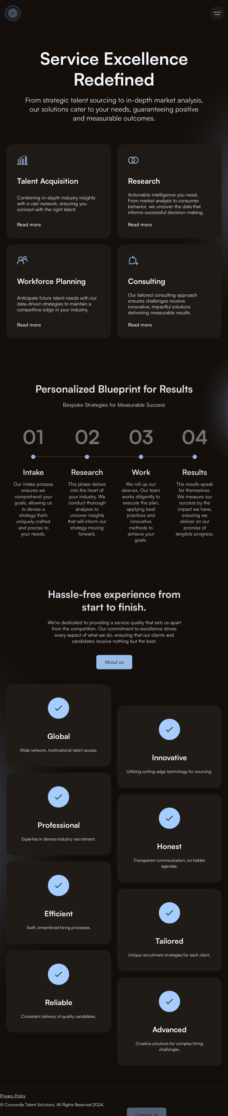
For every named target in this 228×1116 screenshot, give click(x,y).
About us (114, 665)
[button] (217, 13)
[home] (12, 13)
